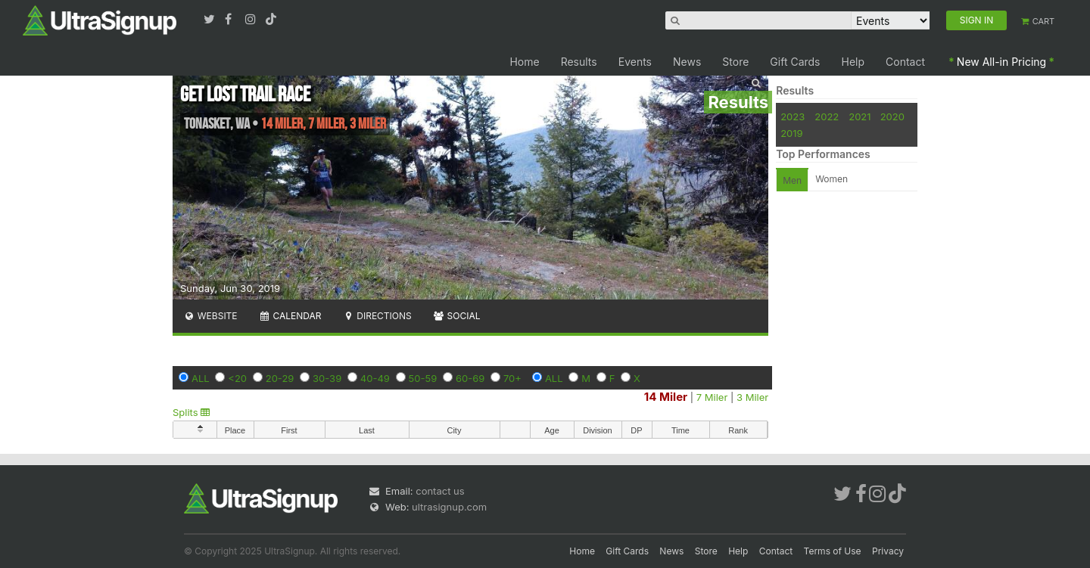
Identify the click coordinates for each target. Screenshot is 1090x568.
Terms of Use (832, 551)
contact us (440, 491)
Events (635, 61)
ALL (201, 378)
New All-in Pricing (1001, 61)
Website (210, 315)
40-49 (375, 378)
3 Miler (752, 397)
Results (579, 61)
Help (853, 61)
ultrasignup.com (449, 507)
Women (831, 179)
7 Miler (712, 397)
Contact (905, 61)
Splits (191, 412)
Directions (376, 315)
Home (524, 61)
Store (735, 61)
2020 (892, 116)
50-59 (423, 378)
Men (792, 180)
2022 (826, 116)
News (687, 61)
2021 (859, 116)
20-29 (280, 378)
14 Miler (665, 397)
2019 (791, 133)
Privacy (888, 551)
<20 (237, 378)
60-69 (470, 378)
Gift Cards (795, 61)
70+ (512, 378)
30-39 (327, 378)
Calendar (290, 315)
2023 (792, 116)
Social (457, 315)
